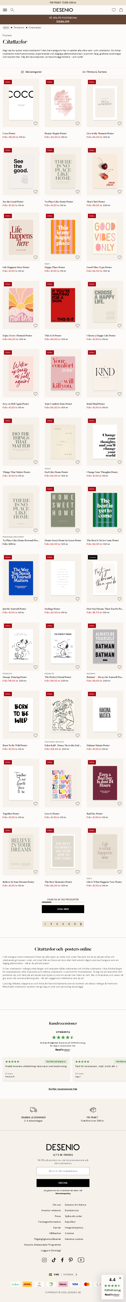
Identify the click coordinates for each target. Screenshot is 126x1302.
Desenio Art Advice (75, 1204)
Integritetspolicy (74, 1227)
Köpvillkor (70, 1221)
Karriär (57, 1227)
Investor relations (51, 1210)
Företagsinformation (49, 1221)
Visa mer (63, 909)
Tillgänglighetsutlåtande (47, 1239)
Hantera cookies (74, 1239)
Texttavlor (19, 27)
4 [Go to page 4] (69, 924)
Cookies (69, 1233)
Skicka (62, 1182)
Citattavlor (35, 27)
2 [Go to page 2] (57, 924)
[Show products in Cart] (121, 10)
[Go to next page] (81, 924)
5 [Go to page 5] (75, 924)
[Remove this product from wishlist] (35, 123)
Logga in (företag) (51, 1250)
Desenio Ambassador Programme (42, 1244)
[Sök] (12, 10)
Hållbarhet (55, 1233)
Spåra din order (73, 1216)
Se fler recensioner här (63, 1088)
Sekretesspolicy (63, 1193)
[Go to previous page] (45, 924)
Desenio (72, 1292)
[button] (112, 1287)
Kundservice (72, 1210)
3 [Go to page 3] (63, 924)
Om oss (57, 1204)
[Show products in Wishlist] (113, 10)
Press (58, 1216)
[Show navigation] (5, 10)
